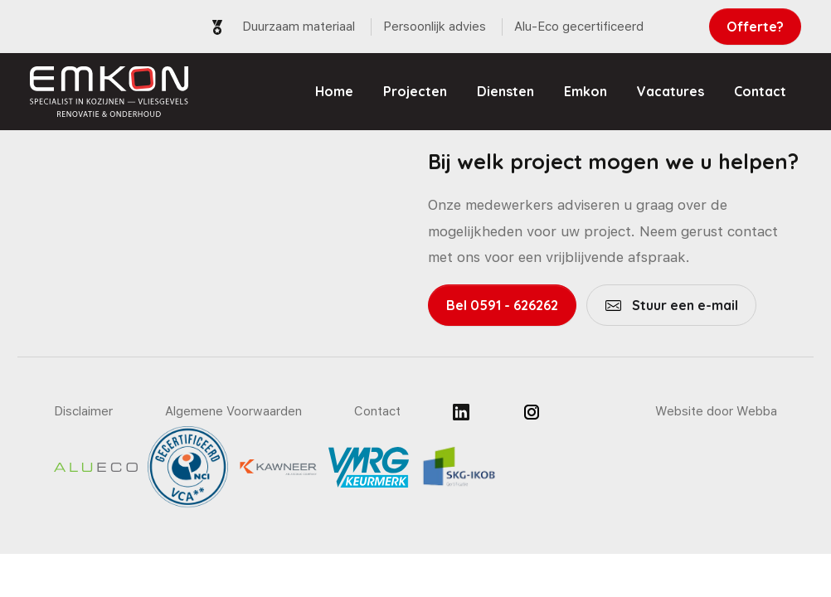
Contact (760, 91)
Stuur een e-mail (683, 305)
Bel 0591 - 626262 (502, 305)
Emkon (585, 91)
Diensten (505, 91)
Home (334, 91)
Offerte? (755, 26)
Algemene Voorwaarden (233, 411)
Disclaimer (83, 411)
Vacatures (670, 91)
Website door (716, 411)
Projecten (415, 91)
